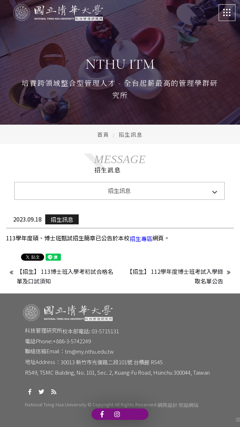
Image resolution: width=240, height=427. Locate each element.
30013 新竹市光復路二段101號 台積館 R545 (112, 362)
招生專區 (141, 238)
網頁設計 (167, 404)
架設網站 (188, 404)
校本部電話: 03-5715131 (90, 331)
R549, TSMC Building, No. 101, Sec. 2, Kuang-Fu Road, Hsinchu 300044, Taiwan (117, 372)
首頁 (103, 134)
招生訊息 (62, 219)
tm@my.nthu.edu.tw (89, 351)
